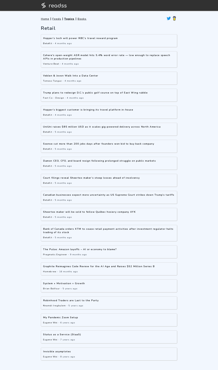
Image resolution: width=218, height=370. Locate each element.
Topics (69, 19)
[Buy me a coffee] (174, 19)
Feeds (56, 19)
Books (82, 19)
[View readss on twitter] (169, 18)
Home (45, 19)
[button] (109, 191)
